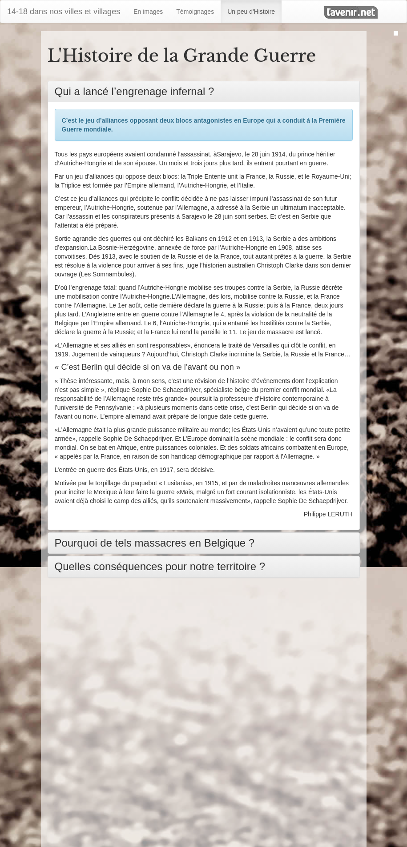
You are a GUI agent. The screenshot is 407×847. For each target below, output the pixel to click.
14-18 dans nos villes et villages (63, 11)
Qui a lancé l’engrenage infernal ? (134, 91)
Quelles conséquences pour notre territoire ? (160, 566)
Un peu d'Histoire (251, 11)
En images (148, 11)
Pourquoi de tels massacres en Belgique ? (155, 543)
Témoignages (195, 11)
